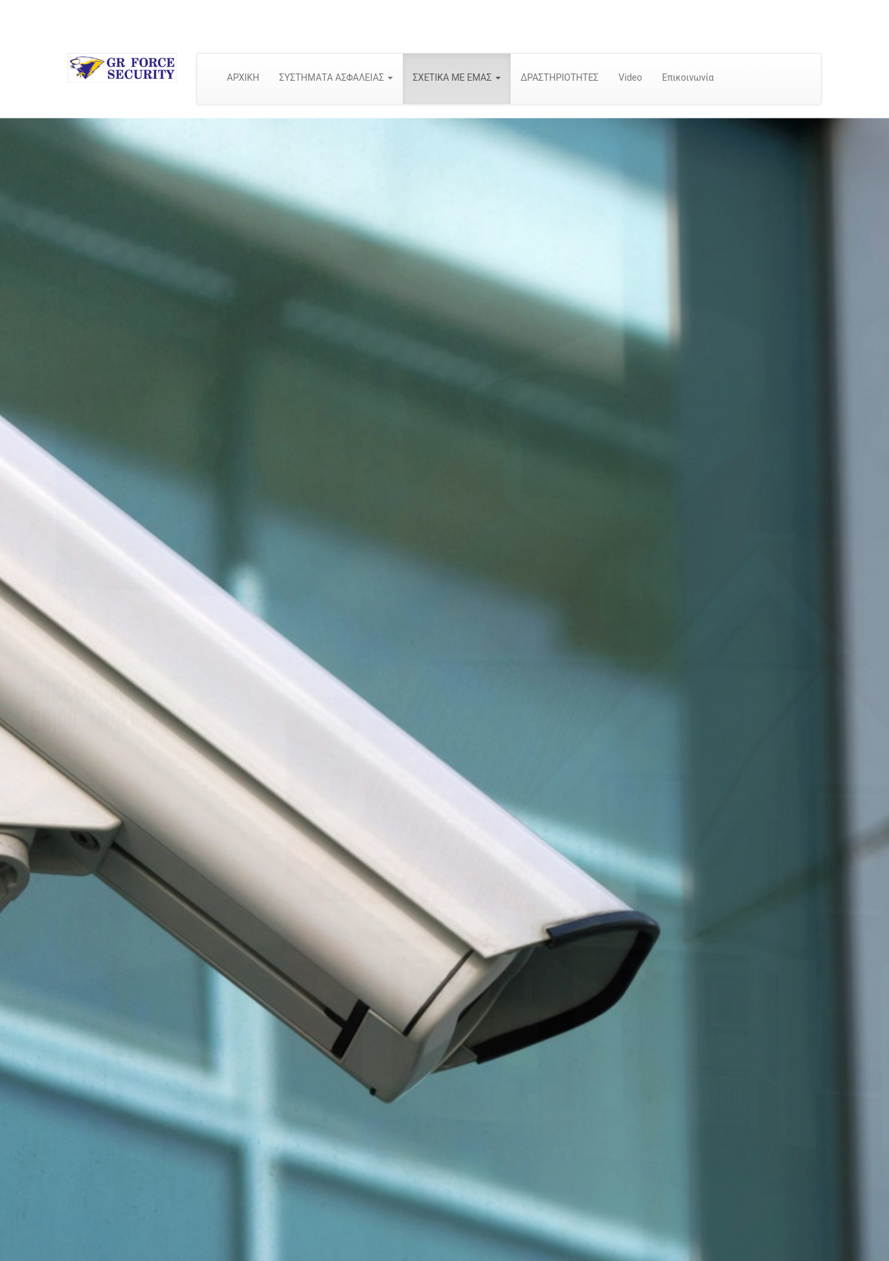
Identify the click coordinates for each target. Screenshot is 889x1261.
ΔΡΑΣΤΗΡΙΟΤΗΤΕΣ (560, 77)
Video (630, 77)
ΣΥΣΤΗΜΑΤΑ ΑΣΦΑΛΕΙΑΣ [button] (336, 77)
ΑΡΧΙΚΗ (243, 77)
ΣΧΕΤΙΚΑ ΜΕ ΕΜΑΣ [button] (457, 77)
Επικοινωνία (688, 77)
